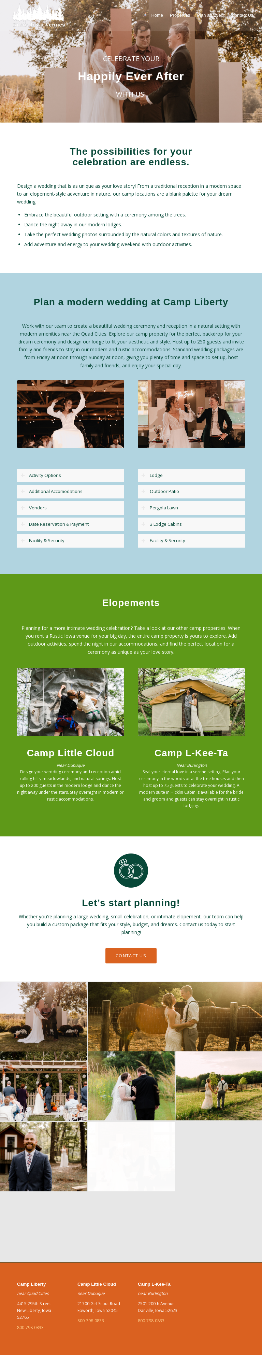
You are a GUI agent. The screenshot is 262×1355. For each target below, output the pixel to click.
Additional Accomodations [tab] (51, 491)
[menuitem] (157, 15)
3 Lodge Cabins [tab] (161, 524)
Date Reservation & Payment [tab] (54, 524)
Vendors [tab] (33, 508)
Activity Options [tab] (40, 475)
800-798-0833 (30, 1327)
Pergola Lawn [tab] (159, 508)
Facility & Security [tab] (42, 540)
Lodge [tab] (152, 475)
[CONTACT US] (131, 955)
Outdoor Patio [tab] (160, 491)
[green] (38, 15)
